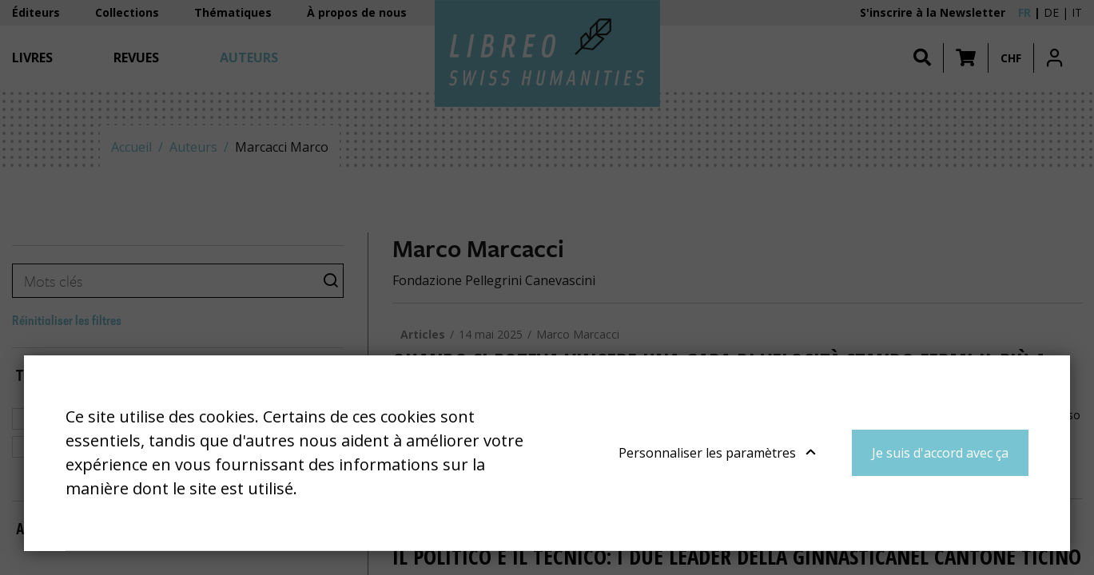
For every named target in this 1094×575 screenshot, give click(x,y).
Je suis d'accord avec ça (940, 453)
